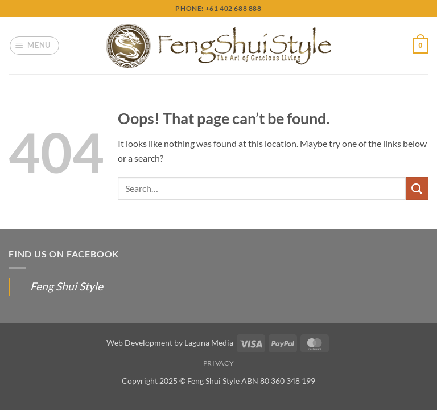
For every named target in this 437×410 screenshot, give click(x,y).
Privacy (218, 363)
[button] (35, 45)
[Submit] (417, 188)
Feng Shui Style (66, 286)
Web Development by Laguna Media (169, 342)
